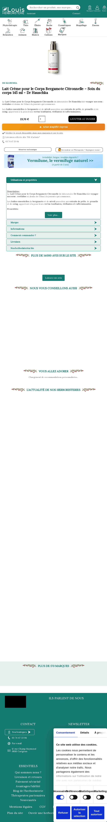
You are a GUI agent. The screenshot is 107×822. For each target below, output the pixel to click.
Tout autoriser (96, 813)
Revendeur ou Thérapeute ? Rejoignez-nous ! (79, 149)
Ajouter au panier (82, 119)
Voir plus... (53, 215)
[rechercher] (77, 7)
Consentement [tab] (65, 732)
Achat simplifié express (53, 127)
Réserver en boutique (28, 149)
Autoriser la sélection (79, 813)
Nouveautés (28, 800)
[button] (53, 161)
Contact (76, 13)
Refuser (63, 812)
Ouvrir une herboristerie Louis (49, 813)
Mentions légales (20, 807)
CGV (43, 807)
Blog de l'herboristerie (28, 791)
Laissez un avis (53, 277)
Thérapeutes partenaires (28, 795)
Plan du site (15, 813)
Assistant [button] (31, 13)
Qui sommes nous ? (28, 772)
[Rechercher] (53, 7)
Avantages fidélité (28, 786)
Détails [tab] (84, 732)
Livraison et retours (28, 777)
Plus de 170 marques (53, 666)
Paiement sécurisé (28, 781)
